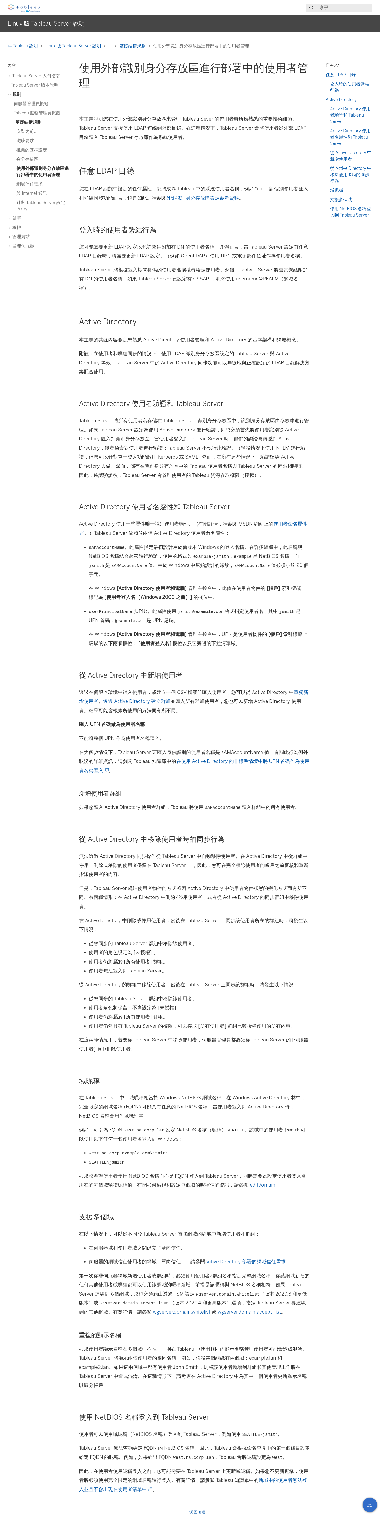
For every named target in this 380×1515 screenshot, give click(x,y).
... (111, 45)
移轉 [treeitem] (16, 227)
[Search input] (344, 8)
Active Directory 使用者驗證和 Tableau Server (350, 115)
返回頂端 (195, 1512)
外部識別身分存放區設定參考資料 (202, 198)
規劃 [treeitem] (16, 94)
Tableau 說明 (23, 45)
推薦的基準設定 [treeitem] (31, 149)
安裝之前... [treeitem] (27, 131)
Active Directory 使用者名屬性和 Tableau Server (350, 137)
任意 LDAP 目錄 (341, 74)
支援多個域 (341, 199)
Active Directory (341, 99)
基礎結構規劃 (133, 45)
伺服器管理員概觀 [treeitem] (31, 103)
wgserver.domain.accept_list (249, 1312)
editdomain (262, 1185)
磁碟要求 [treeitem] (25, 140)
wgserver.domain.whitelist (181, 1312)
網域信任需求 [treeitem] (29, 184)
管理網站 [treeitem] (20, 236)
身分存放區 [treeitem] (27, 159)
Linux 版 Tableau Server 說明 (73, 45)
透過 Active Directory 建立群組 (137, 701)
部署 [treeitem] (16, 218)
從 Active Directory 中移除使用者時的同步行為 (351, 175)
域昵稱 (336, 190)
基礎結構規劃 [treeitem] (27, 122)
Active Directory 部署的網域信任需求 (245, 1262)
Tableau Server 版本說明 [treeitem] (34, 85)
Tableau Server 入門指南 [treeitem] (35, 75)
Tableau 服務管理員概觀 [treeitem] (37, 112)
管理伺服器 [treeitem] (22, 245)
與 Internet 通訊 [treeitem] (31, 193)
